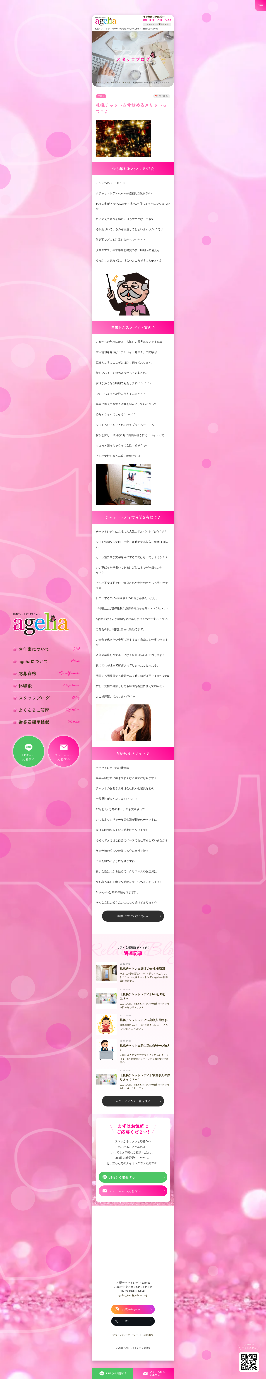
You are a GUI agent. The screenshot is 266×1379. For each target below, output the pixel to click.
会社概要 (148, 1346)
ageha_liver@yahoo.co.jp (133, 1306)
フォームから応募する (125, 1201)
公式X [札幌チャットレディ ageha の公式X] (125, 1332)
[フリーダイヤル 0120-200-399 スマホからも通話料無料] (157, 20)
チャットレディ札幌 (121, 82)
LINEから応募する (122, 1188)
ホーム (99, 82)
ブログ (107, 82)
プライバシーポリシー (125, 1346)
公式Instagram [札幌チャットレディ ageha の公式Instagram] (131, 1320)
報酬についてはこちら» (133, 923)
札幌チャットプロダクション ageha (106, 21)
